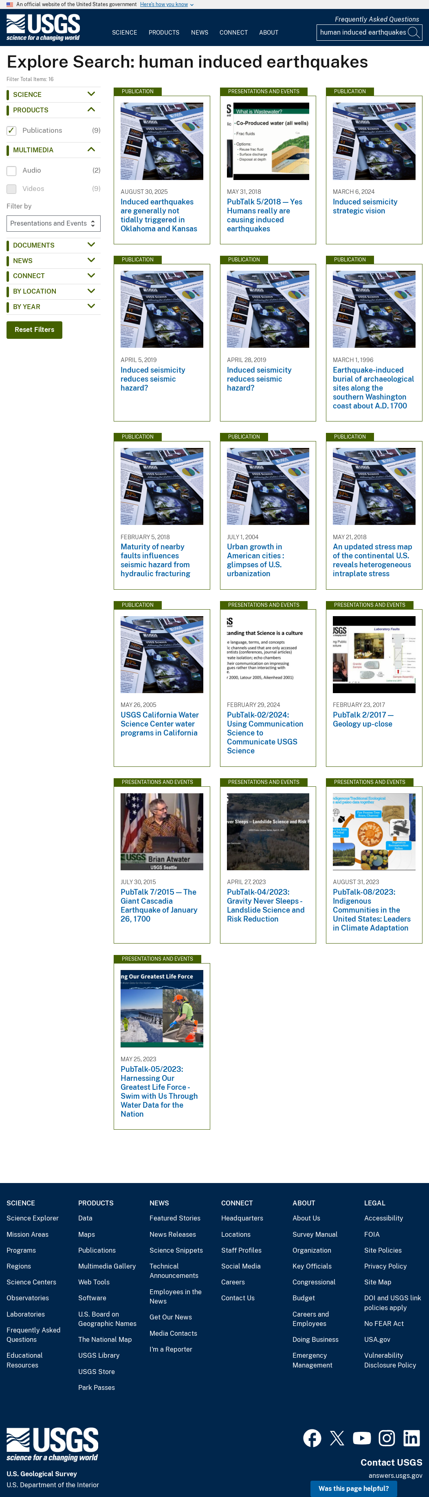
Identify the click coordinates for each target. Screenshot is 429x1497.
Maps (86, 1234)
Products (164, 32)
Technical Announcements (174, 1271)
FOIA (372, 1234)
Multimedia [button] (33, 150)
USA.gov (377, 1339)
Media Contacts (173, 1333)
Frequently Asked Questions (377, 19)
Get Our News (171, 1317)
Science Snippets (176, 1250)
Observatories (28, 1298)
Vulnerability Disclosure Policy (390, 1360)
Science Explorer (33, 1218)
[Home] (43, 39)
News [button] (23, 261)
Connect (234, 32)
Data (85, 1218)
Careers (233, 1282)
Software (92, 1298)
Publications (97, 1250)
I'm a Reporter (171, 1349)
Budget (304, 1298)
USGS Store (96, 1372)
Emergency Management (312, 1360)
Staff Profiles (241, 1250)
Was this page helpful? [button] (354, 1489)
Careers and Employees (311, 1319)
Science (124, 32)
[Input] (369, 32)
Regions (19, 1266)
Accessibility (383, 1218)
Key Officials (312, 1266)
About (268, 32)
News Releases (173, 1234)
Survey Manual (315, 1234)
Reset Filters (34, 330)
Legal (374, 1203)
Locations (236, 1234)
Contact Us (238, 1298)
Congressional (314, 1282)
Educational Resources (25, 1360)
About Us (306, 1218)
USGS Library (99, 1355)
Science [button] (27, 95)
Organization (312, 1250)
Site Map (378, 1282)
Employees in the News (176, 1297)
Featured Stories (175, 1218)
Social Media (241, 1266)
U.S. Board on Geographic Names (107, 1319)
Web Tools (94, 1282)
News (199, 32)
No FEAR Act (384, 1324)
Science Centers (31, 1282)
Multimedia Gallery (107, 1266)
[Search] (414, 32)
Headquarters (242, 1218)
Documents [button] (34, 245)
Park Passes (96, 1388)
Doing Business (316, 1339)
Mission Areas (27, 1234)
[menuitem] (124, 28)
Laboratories (26, 1314)
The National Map (105, 1339)
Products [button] (30, 110)
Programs (21, 1250)
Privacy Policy (385, 1266)
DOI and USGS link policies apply (392, 1303)
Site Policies (383, 1250)
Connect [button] (29, 276)
